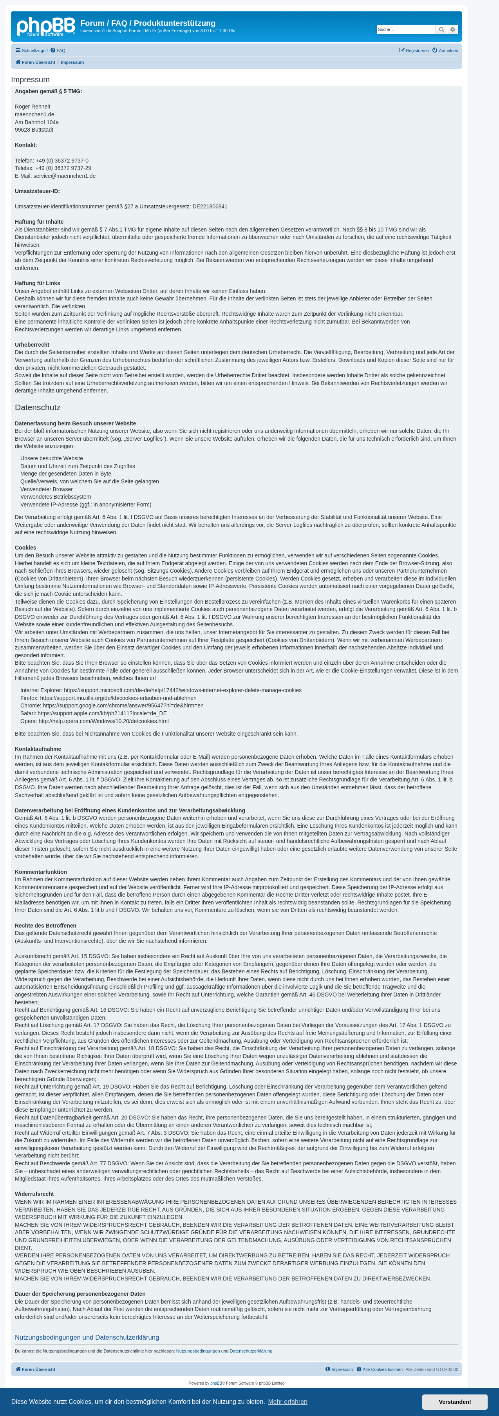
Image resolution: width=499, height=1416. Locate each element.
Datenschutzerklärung (251, 1351)
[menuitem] (57, 50)
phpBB (216, 1383)
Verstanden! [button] (455, 1402)
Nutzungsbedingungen (198, 1351)
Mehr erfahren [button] (287, 1401)
